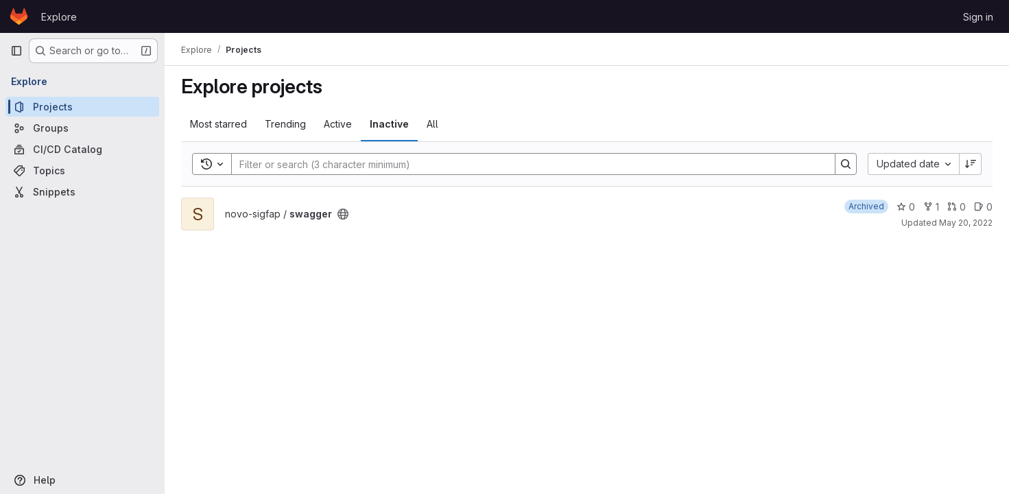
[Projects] (82, 107)
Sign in (978, 17)
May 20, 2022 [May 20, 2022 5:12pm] (966, 222)
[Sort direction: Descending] (971, 164)
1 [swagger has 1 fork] (931, 207)
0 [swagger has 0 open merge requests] (956, 207)
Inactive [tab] (389, 124)
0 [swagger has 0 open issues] (983, 207)
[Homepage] (19, 16)
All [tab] (432, 124)
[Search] (526, 164)
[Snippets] (82, 192)
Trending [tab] (285, 124)
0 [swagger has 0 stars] (906, 207)
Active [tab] (338, 124)
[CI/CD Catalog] (82, 149)
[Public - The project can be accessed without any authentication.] (342, 214)
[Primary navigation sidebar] (16, 51)
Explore (59, 17)
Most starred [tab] (218, 124)
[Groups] (82, 128)
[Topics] (82, 170)
